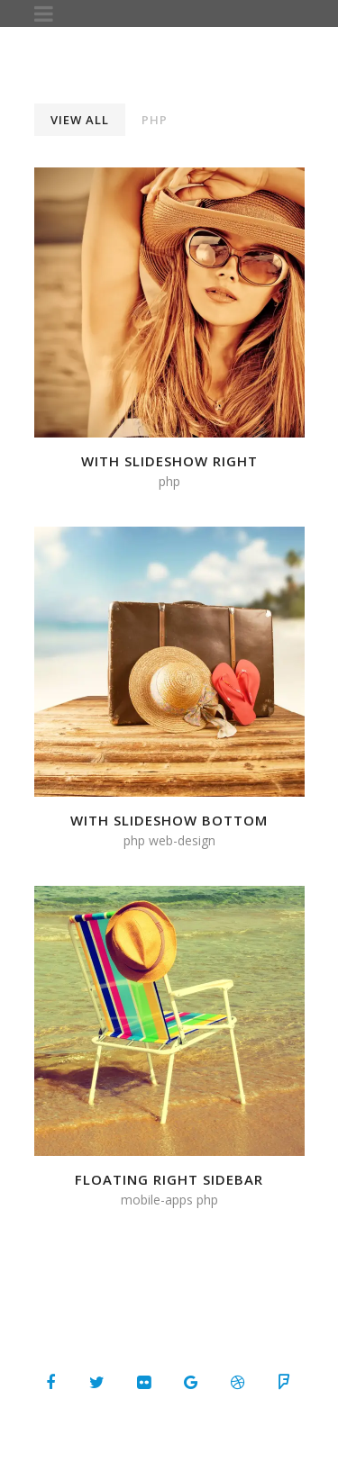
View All (79, 120)
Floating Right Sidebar (169, 1179)
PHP (155, 120)
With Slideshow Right (169, 461)
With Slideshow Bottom (169, 820)
